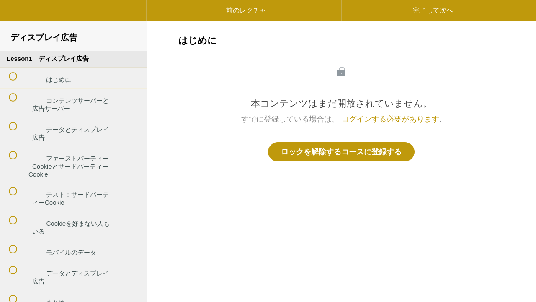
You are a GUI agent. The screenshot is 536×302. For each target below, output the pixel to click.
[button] (14, 14)
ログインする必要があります (390, 119)
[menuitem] (73, 19)
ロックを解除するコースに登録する (341, 152)
